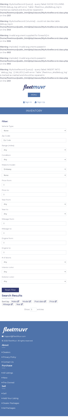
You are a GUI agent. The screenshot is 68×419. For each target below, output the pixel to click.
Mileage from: (8, 219)
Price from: (7, 180)
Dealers (6, 352)
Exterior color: (8, 277)
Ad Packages (9, 408)
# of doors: (6, 257)
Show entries (34, 309)
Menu (34, 95)
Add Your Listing (10, 398)
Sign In (27, 102)
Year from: (6, 200)
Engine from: (7, 238)
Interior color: (8, 267)
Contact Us (8, 362)
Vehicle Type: (8, 126)
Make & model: (8, 165)
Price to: (5, 190)
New (5, 378)
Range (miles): (8, 145)
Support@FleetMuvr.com (15, 336)
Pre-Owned (8, 382)
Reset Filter (10, 290)
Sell (5, 393)
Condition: (6, 155)
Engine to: (6, 248)
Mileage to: (7, 229)
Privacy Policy (9, 357)
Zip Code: (6, 136)
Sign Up (40, 102)
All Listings (8, 373)
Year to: (5, 209)
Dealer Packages (11, 403)
